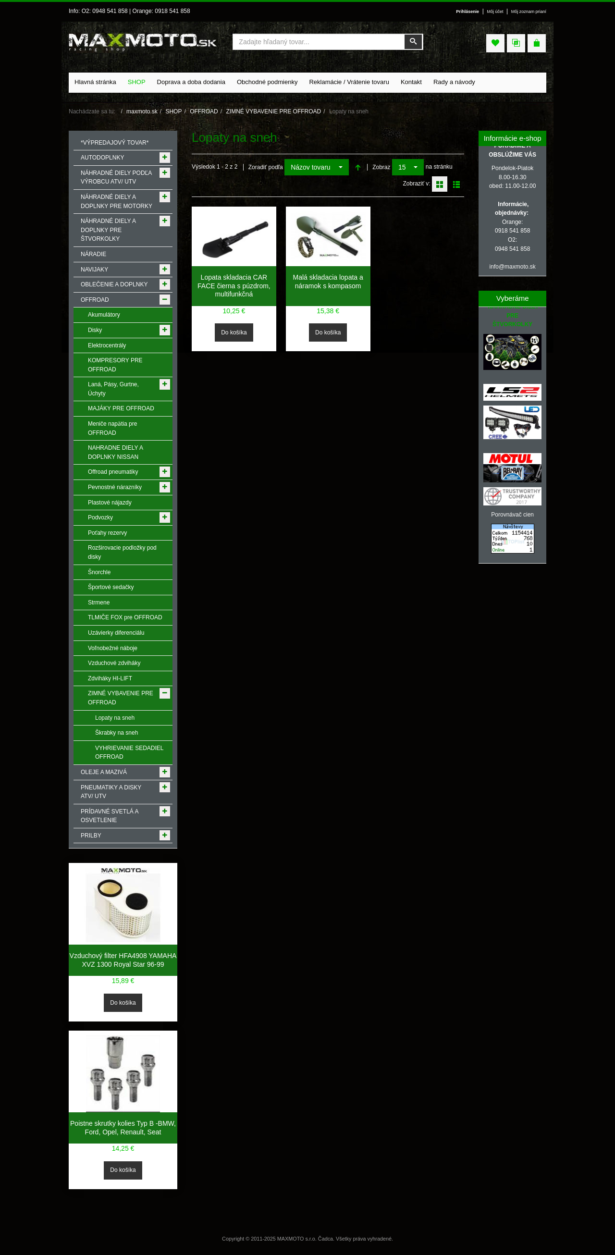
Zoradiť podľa (265, 167)
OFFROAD (204, 111)
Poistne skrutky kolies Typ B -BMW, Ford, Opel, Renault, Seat (123, 1128)
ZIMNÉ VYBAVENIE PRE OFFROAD (273, 111)
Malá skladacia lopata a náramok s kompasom (328, 281)
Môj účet (495, 11)
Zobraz (381, 167)
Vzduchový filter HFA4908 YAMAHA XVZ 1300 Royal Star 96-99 (123, 960)
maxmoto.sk (142, 111)
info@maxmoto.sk (513, 266)
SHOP (173, 111)
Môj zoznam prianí (528, 11)
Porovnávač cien (512, 514)
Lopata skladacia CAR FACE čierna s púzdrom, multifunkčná (234, 285)
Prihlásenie (467, 11)
